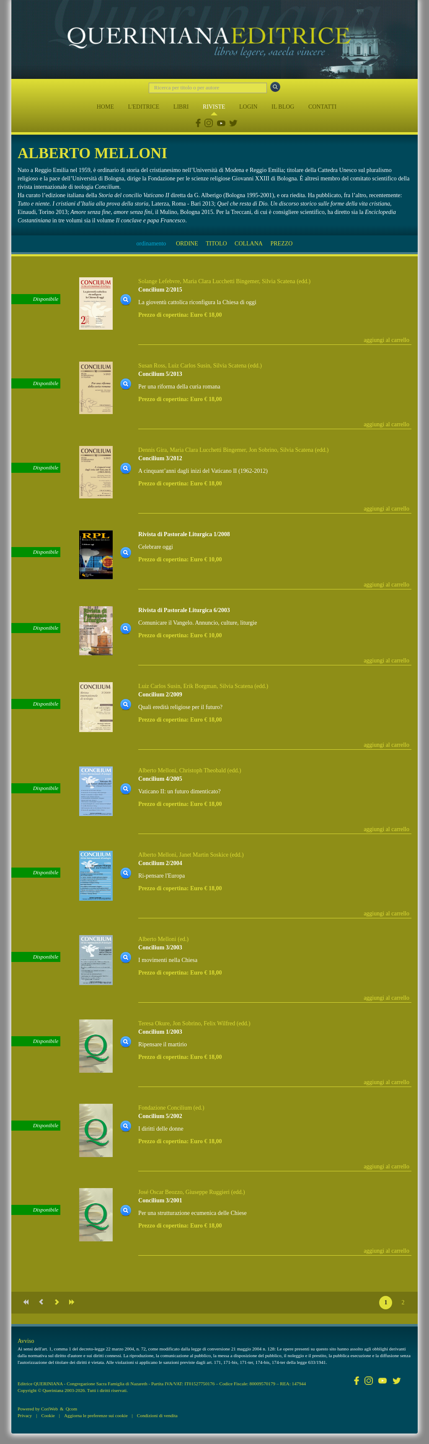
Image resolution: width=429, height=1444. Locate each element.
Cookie (47, 1415)
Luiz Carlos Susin (189, 365)
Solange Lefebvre (159, 281)
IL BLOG (282, 107)
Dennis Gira (152, 450)
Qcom (71, 1408)
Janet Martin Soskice (203, 855)
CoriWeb (49, 1408)
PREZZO (281, 243)
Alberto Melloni (157, 770)
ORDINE (187, 243)
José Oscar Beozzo (160, 1192)
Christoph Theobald (202, 770)
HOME (105, 107)
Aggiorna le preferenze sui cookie (96, 1415)
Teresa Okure (154, 1023)
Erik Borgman (199, 686)
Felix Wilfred (219, 1023)
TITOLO (216, 243)
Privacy (25, 1415)
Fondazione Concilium (165, 1108)
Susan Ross (151, 365)
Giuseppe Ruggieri (208, 1192)
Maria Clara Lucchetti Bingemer (221, 281)
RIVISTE (214, 107)
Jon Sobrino (263, 450)
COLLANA (249, 243)
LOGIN (248, 107)
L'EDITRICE (143, 107)
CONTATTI (322, 107)
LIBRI (181, 107)
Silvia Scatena (278, 281)
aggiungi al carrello (386, 340)
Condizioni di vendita (157, 1415)
